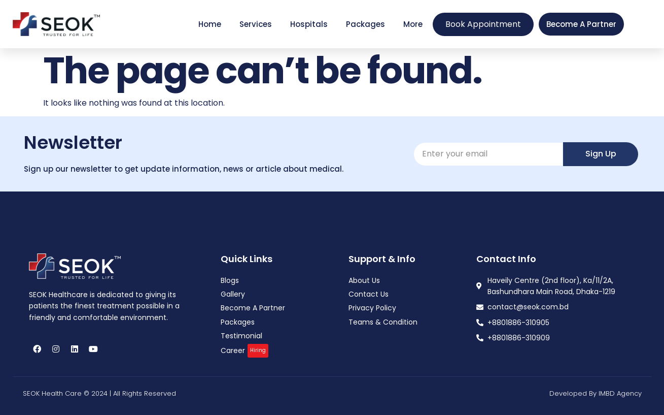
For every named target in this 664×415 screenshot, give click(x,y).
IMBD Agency (620, 393)
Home (209, 24)
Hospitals (309, 24)
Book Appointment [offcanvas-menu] (483, 24)
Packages (365, 24)
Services (255, 24)
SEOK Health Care (52, 393)
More (413, 24)
